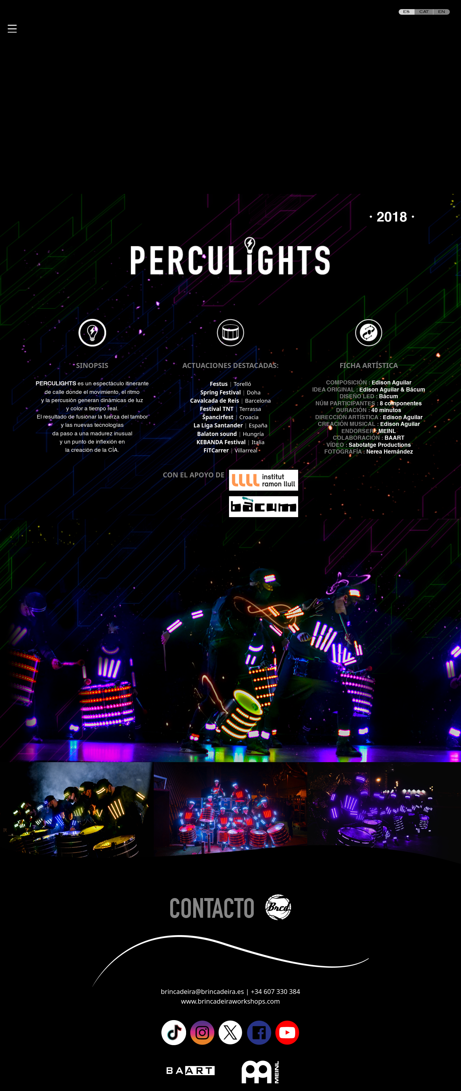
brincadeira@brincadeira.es (203, 991)
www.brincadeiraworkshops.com (230, 1001)
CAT (424, 12)
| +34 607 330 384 (272, 991)
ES (406, 12)
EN (441, 12)
